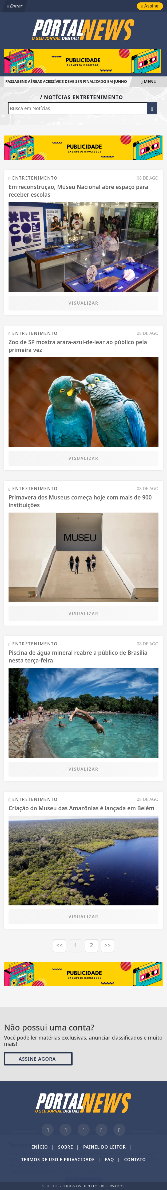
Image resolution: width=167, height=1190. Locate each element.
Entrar (15, 6)
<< (59, 945)
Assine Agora (38, 1058)
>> (107, 945)
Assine (149, 6)
